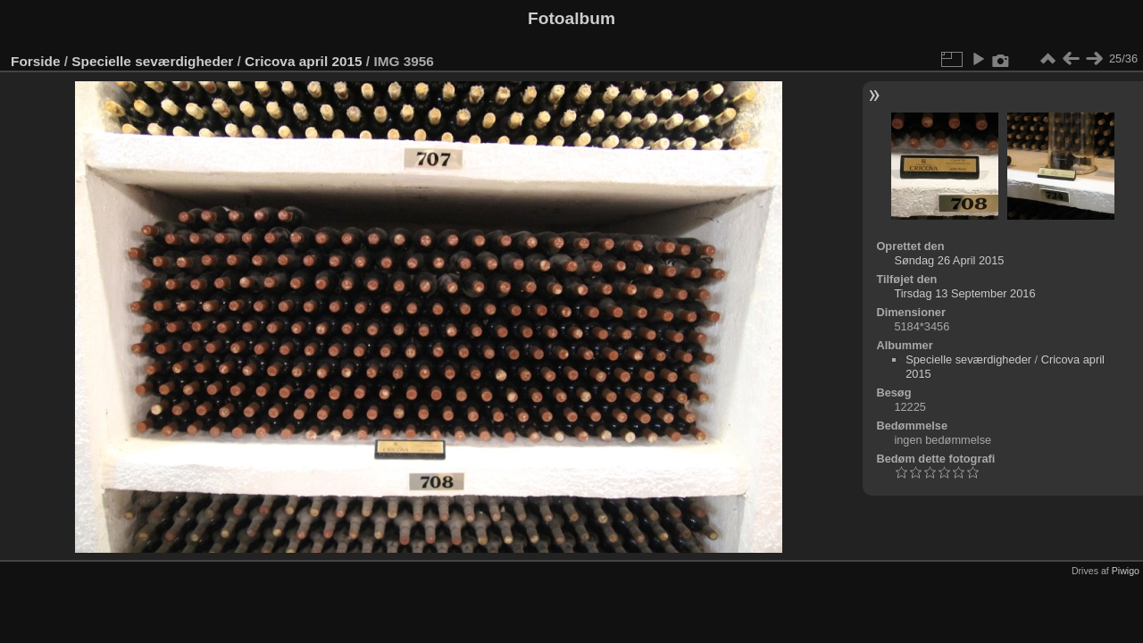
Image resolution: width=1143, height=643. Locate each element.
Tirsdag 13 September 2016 (964, 293)
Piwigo (1125, 570)
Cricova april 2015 (304, 61)
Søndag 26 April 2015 (949, 260)
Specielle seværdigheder (152, 61)
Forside (35, 61)
